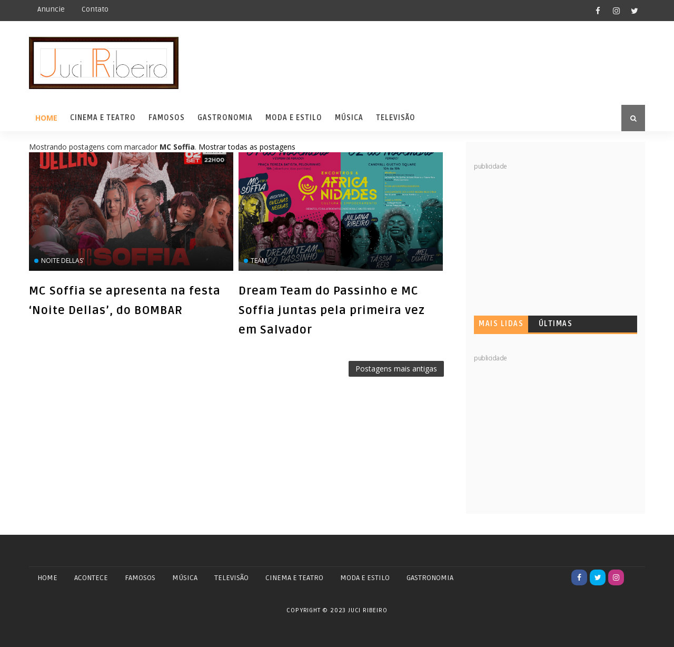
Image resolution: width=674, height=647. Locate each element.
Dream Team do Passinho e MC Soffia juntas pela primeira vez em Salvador (332, 310)
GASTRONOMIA (430, 577)
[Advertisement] (553, 237)
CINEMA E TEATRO (294, 577)
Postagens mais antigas (396, 369)
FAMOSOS (140, 577)
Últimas (556, 323)
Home (46, 118)
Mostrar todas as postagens (247, 147)
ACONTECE (91, 577)
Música (349, 117)
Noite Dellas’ (62, 260)
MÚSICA (184, 577)
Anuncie (51, 9)
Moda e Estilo (293, 117)
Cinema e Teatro (103, 117)
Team (259, 260)
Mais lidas (501, 323)
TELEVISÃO (231, 577)
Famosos (166, 117)
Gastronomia (225, 117)
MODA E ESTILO (365, 577)
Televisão (395, 117)
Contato (95, 9)
